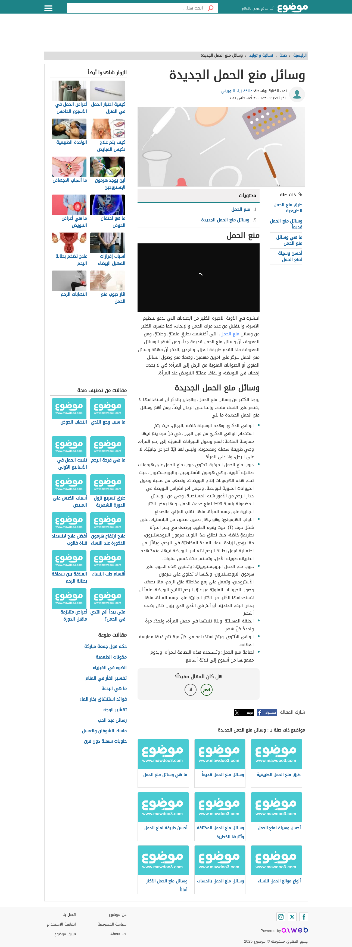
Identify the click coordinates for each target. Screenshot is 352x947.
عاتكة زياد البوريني (236, 91)
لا (190, 689)
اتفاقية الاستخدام (61, 924)
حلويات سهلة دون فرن (105, 741)
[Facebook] (303, 917)
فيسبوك (270, 713)
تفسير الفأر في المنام (106, 678)
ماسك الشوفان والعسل (104, 731)
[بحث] (210, 8)
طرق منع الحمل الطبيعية (287, 208)
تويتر (250, 713)
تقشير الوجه (115, 710)
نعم (206, 689)
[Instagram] (280, 917)
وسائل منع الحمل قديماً (286, 224)
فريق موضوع (65, 934)
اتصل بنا (69, 914)
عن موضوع (117, 914)
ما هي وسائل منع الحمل (289, 240)
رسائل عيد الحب (112, 720)
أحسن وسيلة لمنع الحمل (290, 256)
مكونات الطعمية (111, 657)
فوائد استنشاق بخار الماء (103, 699)
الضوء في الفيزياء (110, 668)
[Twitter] (292, 917)
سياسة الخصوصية (112, 924)
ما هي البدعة (114, 689)
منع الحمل (229, 334)
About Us (118, 934)
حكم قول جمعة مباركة (105, 647)
